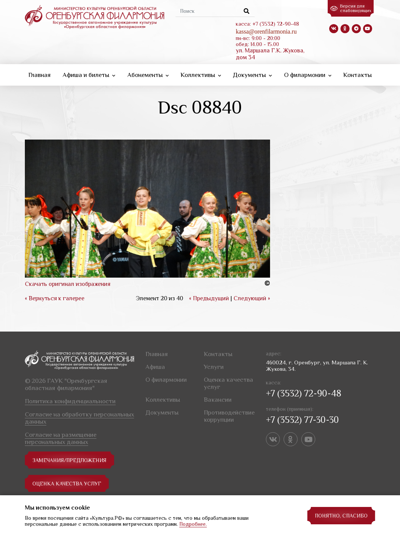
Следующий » (252, 298)
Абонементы (148, 74)
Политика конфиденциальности (70, 401)
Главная (39, 74)
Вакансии (218, 399)
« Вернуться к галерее (54, 298)
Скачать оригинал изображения (67, 284)
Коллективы (200, 74)
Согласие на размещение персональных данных (60, 438)
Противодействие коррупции (229, 416)
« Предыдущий (209, 298)
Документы (252, 74)
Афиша (155, 366)
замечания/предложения (69, 460)
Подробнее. (193, 524)
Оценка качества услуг (66, 484)
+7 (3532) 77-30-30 (302, 420)
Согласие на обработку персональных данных (79, 418)
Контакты (357, 74)
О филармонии (307, 74)
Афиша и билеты (89, 74)
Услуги (214, 366)
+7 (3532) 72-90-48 (303, 393)
